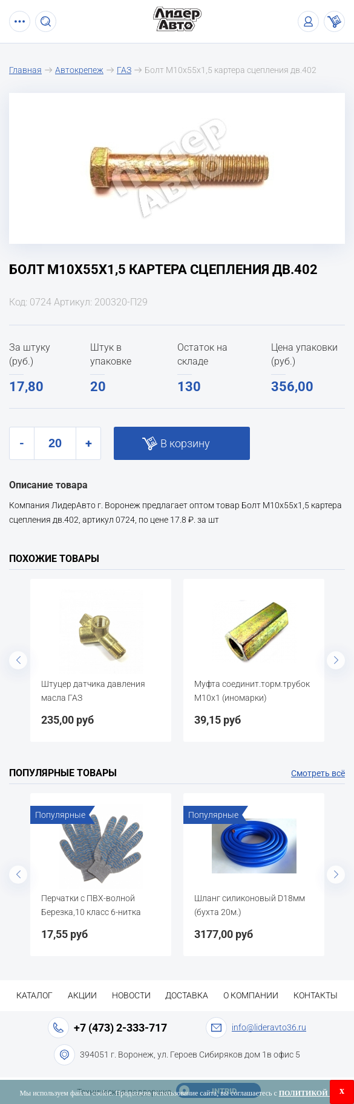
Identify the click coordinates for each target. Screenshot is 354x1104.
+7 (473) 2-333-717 (120, 1027)
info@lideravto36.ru (269, 1027)
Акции (82, 995)
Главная (25, 70)
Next (336, 660)
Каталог (34, 995)
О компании (250, 995)
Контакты (315, 995)
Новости (131, 995)
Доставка (186, 995)
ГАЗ (124, 70)
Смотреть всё (318, 773)
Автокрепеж (79, 70)
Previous (18, 660)
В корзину (185, 443)
